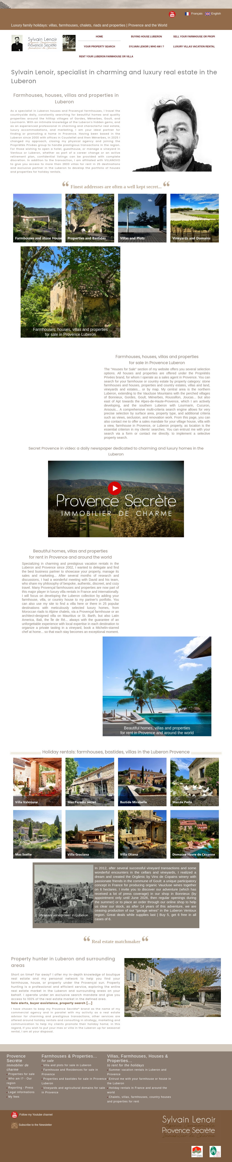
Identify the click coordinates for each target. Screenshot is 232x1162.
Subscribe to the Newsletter (31, 1124)
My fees (13, 1096)
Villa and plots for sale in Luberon (67, 1065)
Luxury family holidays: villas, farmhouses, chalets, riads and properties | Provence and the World (89, 25)
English (213, 13)
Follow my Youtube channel (32, 1114)
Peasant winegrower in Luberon (64, 915)
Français (193, 13)
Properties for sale (21, 1074)
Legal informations (21, 1092)
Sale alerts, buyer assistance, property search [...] (51, 1003)
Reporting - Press (20, 1087)
